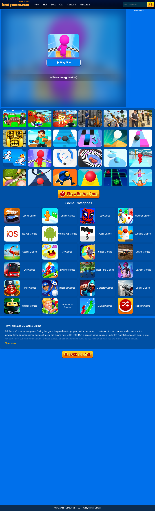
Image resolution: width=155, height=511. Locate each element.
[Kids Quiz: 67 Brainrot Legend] (65, 111)
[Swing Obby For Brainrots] (39, 111)
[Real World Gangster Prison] (90, 111)
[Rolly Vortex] (65, 150)
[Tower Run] (140, 170)
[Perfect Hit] (90, 150)
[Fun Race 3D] (140, 150)
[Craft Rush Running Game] (39, 131)
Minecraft (85, 4)
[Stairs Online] (65, 131)
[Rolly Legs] (65, 170)
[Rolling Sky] (90, 170)
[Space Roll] (115, 170)
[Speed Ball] (140, 131)
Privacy (85, 508)
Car (61, 4)
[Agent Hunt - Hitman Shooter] (140, 111)
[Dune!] (115, 131)
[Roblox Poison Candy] (14, 111)
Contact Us (70, 508)
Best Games (95, 508)
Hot (45, 4)
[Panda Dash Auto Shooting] (115, 111)
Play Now (63, 62)
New (36, 4)
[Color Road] (39, 170)
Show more (10, 343)
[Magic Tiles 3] (90, 131)
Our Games (59, 508)
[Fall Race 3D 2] (39, 150)
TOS (78, 508)
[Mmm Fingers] (14, 170)
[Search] (135, 4)
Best (53, 4)
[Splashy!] (115, 150)
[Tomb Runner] (14, 131)
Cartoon (71, 4)
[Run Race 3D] (14, 150)
